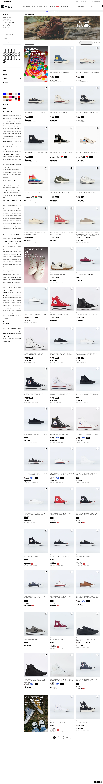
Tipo (12, 66)
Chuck (4, 241)
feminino (7, 154)
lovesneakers (51, 11)
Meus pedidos (83, 1)
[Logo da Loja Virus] (7, 6)
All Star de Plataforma (13, 215)
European (5, 223)
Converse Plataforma (7, 25)
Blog (53, 6)
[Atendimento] (100, 782)
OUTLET (57, 6)
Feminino (7, 41)
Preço (12, 108)
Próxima (67, 737)
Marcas (34, 6)
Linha (12, 86)
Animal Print (5, 193)
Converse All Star (9, 34)
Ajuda (76, 1)
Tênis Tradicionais (14, 148)
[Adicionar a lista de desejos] (71, 48)
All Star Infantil (6, 19)
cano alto (5, 157)
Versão (12, 70)
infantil (4, 156)
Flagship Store (8, 1)
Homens (45, 6)
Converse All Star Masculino (8, 22)
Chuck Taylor (13, 167)
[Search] (91, 6)
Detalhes (12, 104)
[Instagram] (97, 782)
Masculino (7, 43)
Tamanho (12, 47)
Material (12, 74)
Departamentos (27, 6)
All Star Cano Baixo (7, 17)
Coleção (12, 78)
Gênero (12, 38)
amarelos (7, 192)
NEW (50, 6)
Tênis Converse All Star (7, 27)
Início (25, 14)
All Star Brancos (13, 190)
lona (20, 162)
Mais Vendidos (14, 213)
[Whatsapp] (95, 782)
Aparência (12, 82)
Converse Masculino (14, 154)
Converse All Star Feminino (8, 20)
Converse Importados (7, 24)
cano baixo (9, 157)
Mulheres (39, 6)
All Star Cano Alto (6, 15)
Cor (12, 91)
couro (4, 162)
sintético (12, 162)
